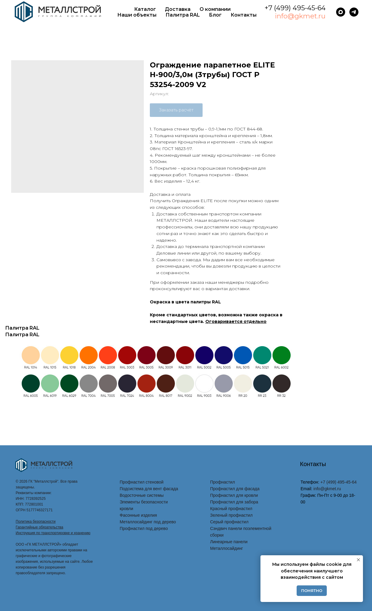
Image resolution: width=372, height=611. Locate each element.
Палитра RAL (183, 15)
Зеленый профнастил (231, 515)
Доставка (178, 9)
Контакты (244, 15)
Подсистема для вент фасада (149, 488)
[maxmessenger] (340, 12)
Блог (215, 15)
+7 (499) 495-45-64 (295, 8)
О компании (215, 9)
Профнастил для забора (234, 502)
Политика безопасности (35, 521)
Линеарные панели (228, 541)
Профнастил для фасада (235, 488)
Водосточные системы (142, 495)
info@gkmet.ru (300, 16)
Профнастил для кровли (234, 495)
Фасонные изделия (138, 515)
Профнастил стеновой (141, 482)
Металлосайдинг (226, 548)
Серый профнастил (229, 521)
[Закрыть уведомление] (358, 560)
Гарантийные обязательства (39, 527)
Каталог (145, 9)
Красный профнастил (231, 508)
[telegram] (353, 12)
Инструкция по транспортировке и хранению (53, 533)
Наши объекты (136, 15)
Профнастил (222, 482)
